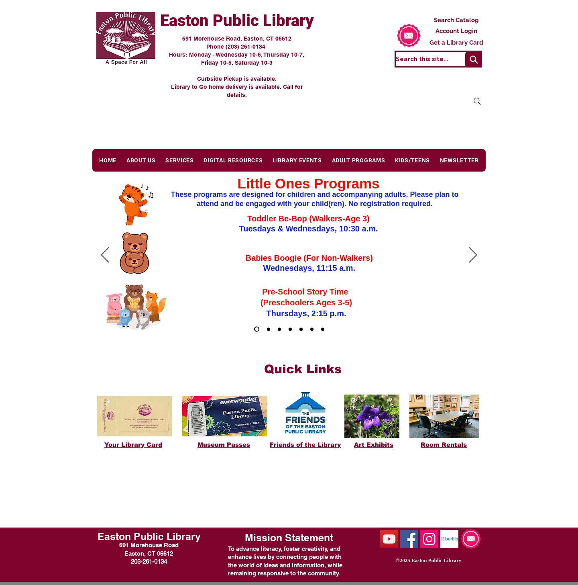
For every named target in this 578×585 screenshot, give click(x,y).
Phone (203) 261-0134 (236, 46)
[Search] (473, 59)
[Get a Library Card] (456, 43)
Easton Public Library (237, 20)
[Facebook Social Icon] (409, 539)
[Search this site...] (438, 59)
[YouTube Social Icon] (389, 539)
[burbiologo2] (449, 539)
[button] (141, 160)
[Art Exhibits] (322, 329)
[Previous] (105, 255)
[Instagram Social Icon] (429, 539)
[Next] (473, 255)
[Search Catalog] (456, 20)
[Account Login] (456, 31)
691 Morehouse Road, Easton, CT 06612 (236, 38)
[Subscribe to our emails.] (409, 35)
